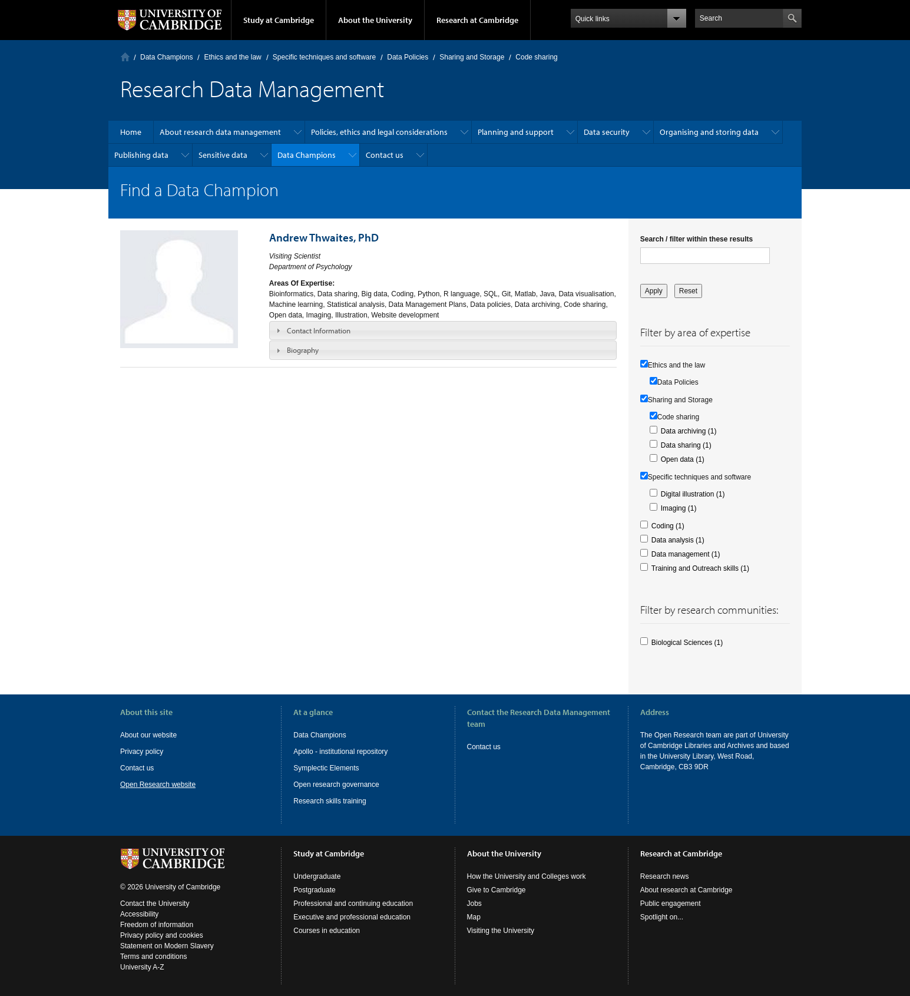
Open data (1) (682, 459)
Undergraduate (316, 876)
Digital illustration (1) (693, 494)
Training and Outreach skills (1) (700, 568)
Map (474, 917)
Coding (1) (667, 526)
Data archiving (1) (689, 431)
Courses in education (326, 930)
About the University (375, 20)
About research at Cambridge (686, 890)
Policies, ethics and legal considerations (379, 132)
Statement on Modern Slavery (167, 946)
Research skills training (329, 801)
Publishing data (141, 155)
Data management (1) (685, 554)
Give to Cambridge (496, 890)
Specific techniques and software (324, 57)
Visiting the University (501, 930)
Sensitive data (222, 155)
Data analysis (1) (677, 540)
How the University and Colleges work (526, 876)
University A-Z (142, 967)
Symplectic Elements (326, 768)
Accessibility (139, 914)
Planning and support (516, 132)
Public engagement (670, 903)
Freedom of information (156, 925)
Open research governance (336, 784)
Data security (607, 132)
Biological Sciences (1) (687, 642)
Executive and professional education (352, 917)
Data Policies (407, 57)
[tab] (443, 330)
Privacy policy (141, 751)
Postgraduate (314, 890)
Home (125, 57)
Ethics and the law (232, 57)
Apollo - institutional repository (340, 751)
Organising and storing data (709, 132)
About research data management (220, 132)
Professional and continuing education (353, 903)
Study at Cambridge (278, 20)
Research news (664, 876)
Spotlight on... (661, 917)
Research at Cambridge (477, 20)
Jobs (474, 903)
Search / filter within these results (696, 239)
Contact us (384, 155)
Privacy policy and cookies (161, 935)
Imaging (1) (679, 508)
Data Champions (166, 57)
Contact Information (318, 330)
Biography (303, 350)
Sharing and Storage (471, 57)
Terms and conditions (153, 956)
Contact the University (154, 903)
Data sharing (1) (686, 445)
